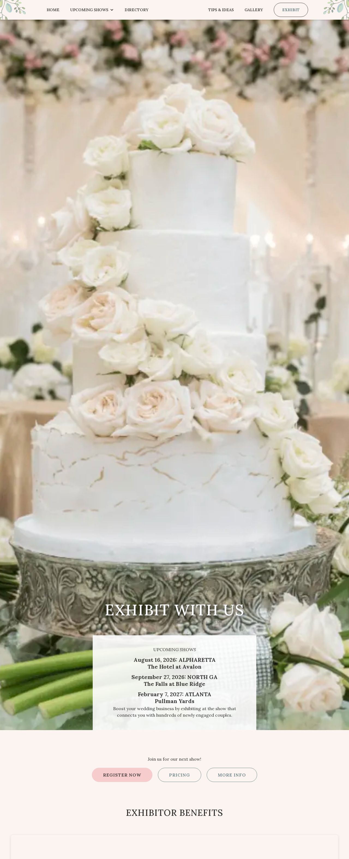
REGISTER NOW (122, 775)
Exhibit (291, 9)
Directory (136, 9)
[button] (92, 10)
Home (53, 9)
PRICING (179, 775)
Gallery (254, 9)
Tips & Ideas (221, 9)
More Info (232, 775)
